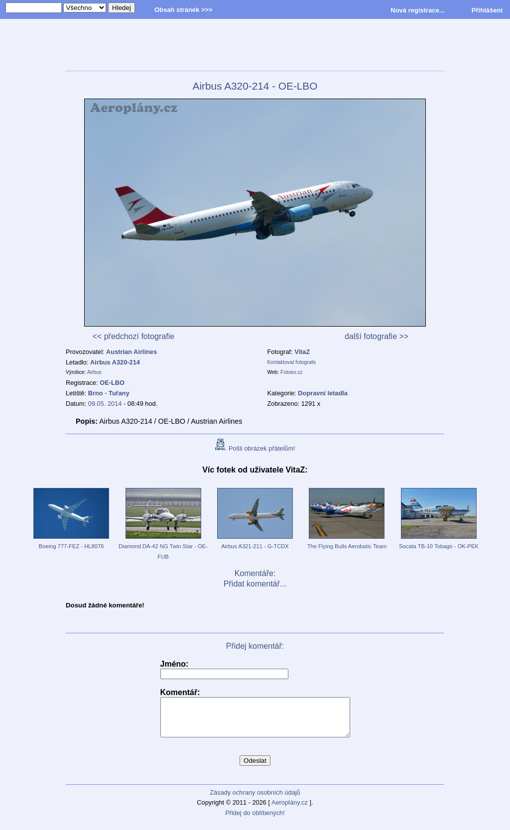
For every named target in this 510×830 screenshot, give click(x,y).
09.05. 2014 (105, 403)
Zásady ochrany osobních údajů (255, 800)
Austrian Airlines (131, 352)
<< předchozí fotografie (134, 336)
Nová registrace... (417, 10)
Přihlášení (487, 10)
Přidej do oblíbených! (255, 820)
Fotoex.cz (291, 372)
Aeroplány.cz (289, 810)
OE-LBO (112, 382)
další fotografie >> (376, 336)
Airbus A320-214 (115, 362)
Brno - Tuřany (108, 393)
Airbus (94, 372)
